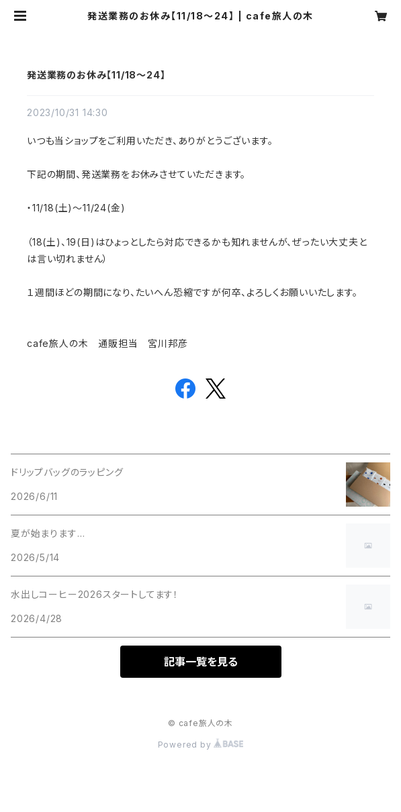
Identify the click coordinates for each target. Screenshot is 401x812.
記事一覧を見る (201, 661)
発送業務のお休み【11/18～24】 (96, 75)
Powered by (201, 745)
